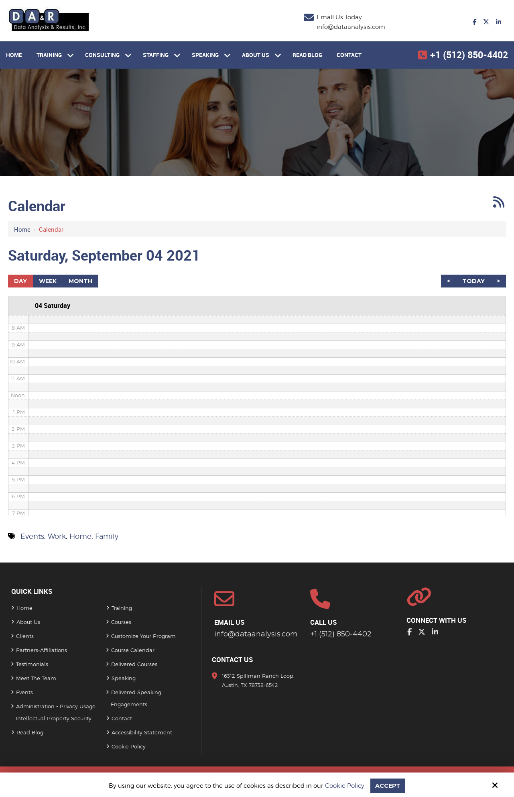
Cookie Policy (344, 785)
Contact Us (232, 659)
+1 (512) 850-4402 (469, 55)
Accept (388, 785)
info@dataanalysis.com (351, 27)
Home (22, 229)
